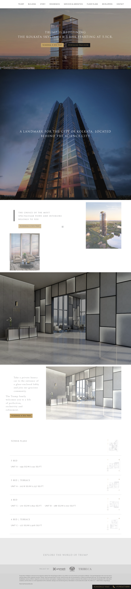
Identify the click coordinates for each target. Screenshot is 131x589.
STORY (43, 3)
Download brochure (78, 45)
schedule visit (102, 587)
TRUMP (21, 3)
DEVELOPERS (107, 3)
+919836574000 (121, 587)
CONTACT (120, 3)
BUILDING (32, 3)
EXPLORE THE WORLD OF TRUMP (65, 562)
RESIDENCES (55, 3)
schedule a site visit (52, 45)
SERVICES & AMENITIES (69, 4)
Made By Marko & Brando (26, 583)
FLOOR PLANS (89, 4)
